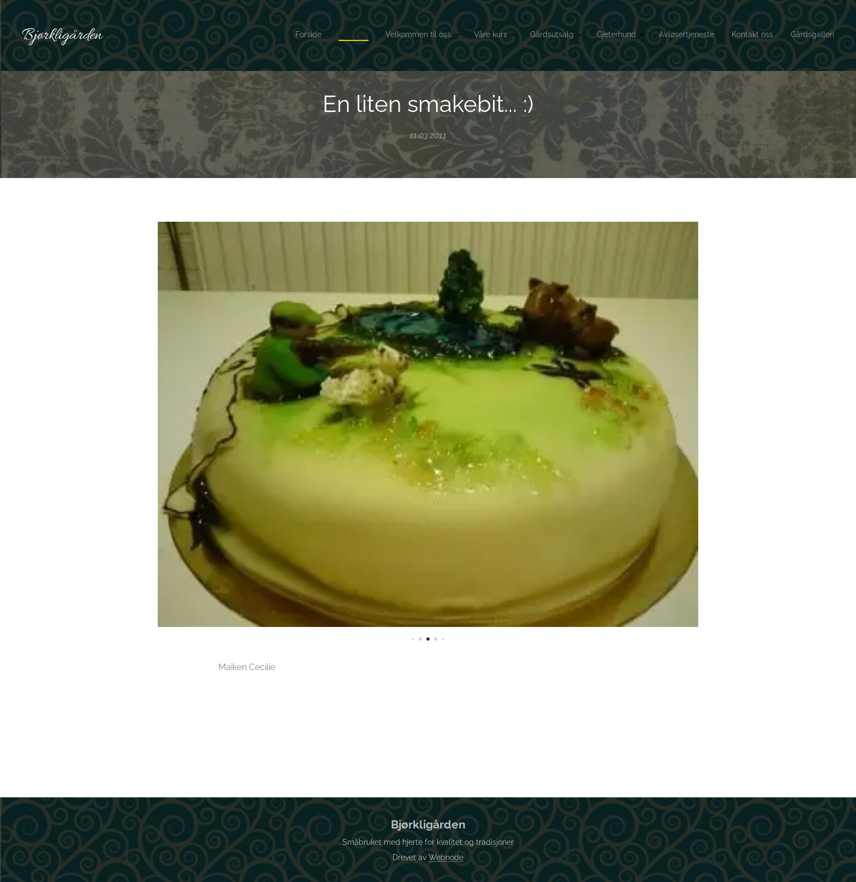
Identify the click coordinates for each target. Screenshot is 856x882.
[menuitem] (675, 35)
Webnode (446, 857)
